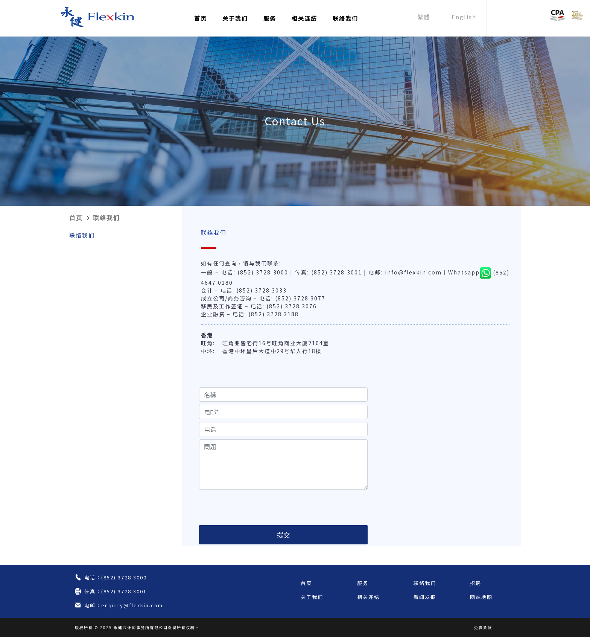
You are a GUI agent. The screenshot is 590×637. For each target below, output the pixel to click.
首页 (200, 18)
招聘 (475, 583)
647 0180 (219, 282)
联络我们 (345, 18)
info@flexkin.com (413, 272)
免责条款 (483, 627)
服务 (269, 18)
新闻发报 (425, 596)
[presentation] (256, 507)
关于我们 (235, 18)
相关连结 (304, 18)
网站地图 (481, 596)
